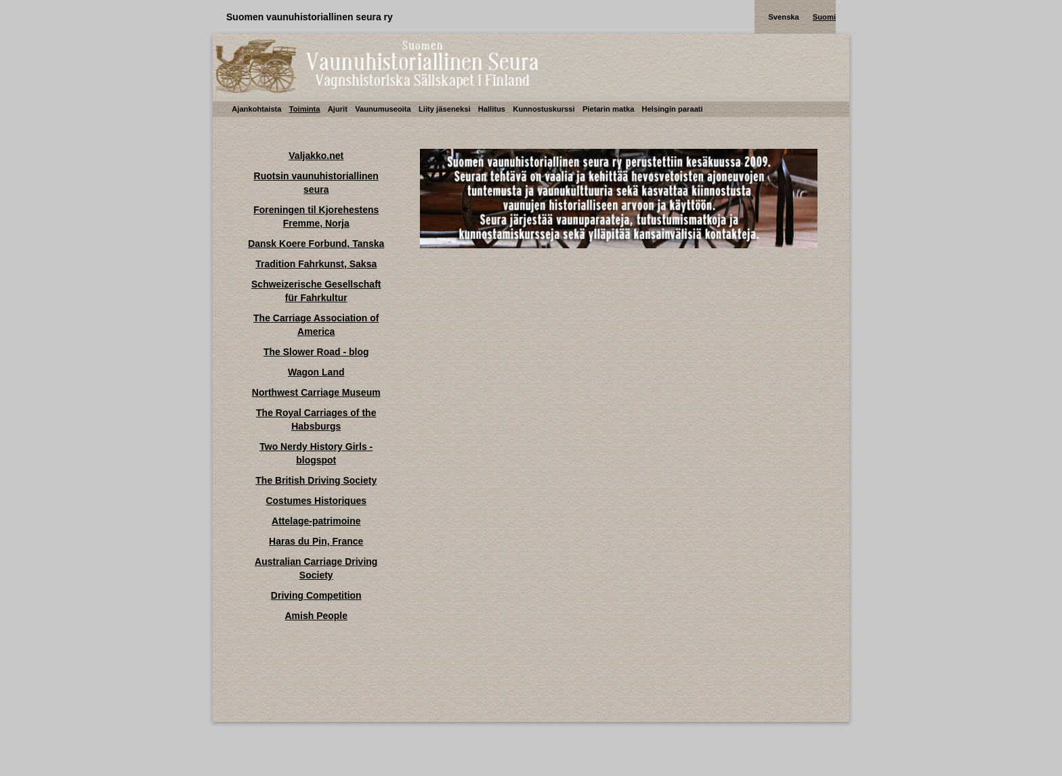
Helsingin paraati (672, 109)
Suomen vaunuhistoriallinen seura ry (309, 17)
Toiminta (304, 109)
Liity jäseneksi (445, 109)
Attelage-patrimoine (316, 521)
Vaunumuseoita (383, 109)
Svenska (783, 17)
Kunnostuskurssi (543, 109)
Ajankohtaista (256, 109)
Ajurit (337, 109)
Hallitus (491, 109)
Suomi (824, 17)
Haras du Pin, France (316, 541)
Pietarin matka (608, 109)
